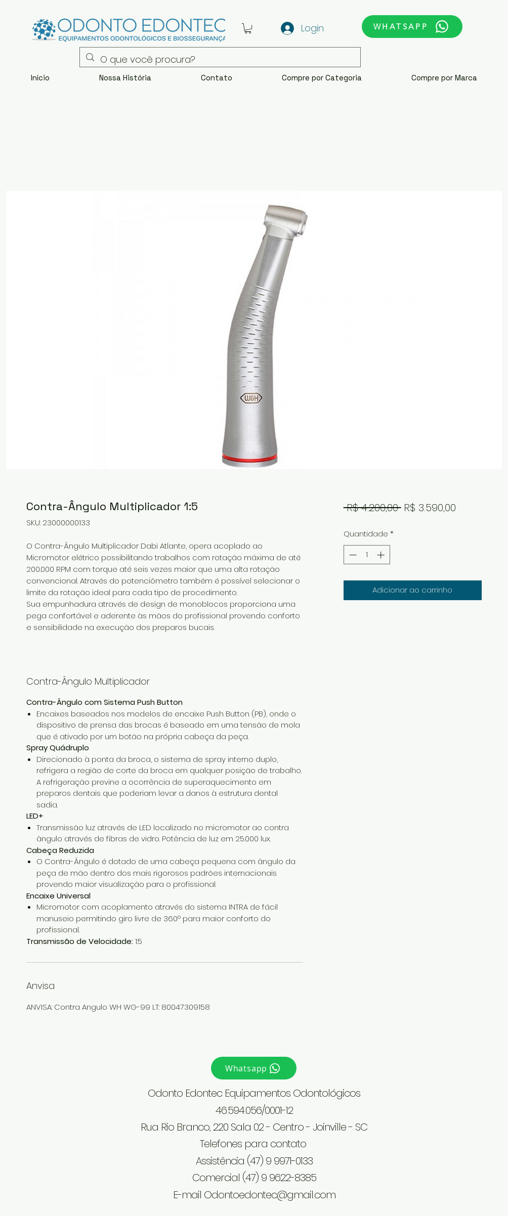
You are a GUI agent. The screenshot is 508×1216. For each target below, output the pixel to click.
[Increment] (382, 555)
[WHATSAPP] (412, 26)
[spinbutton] (366, 555)
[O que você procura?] (219, 60)
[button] (248, 28)
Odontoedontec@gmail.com (269, 1195)
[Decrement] (352, 555)
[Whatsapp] (254, 1068)
